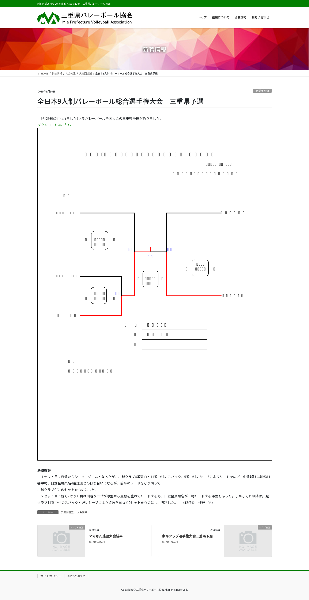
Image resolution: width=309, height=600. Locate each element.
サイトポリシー (51, 576)
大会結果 (82, 512)
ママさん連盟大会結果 (106, 535)
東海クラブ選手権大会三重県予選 (187, 535)
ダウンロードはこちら (54, 124)
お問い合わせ (76, 576)
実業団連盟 (262, 91)
